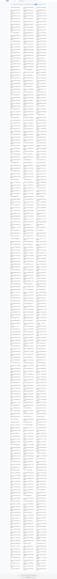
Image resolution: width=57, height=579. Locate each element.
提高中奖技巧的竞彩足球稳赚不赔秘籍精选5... (15, 372)
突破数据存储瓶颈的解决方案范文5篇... (41, 138)
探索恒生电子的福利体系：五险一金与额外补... (15, 349)
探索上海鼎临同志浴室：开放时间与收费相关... (15, 439)
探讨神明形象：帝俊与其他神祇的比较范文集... (15, 315)
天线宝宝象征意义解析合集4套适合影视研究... (28, 101)
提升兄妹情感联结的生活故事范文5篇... (28, 118)
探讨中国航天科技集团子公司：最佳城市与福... (28, 465)
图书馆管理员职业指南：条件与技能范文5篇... (15, 214)
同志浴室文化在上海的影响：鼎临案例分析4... (15, 253)
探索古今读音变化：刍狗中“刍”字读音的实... (28, 428)
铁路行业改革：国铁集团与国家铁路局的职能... (41, 532)
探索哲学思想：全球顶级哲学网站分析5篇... (41, 259)
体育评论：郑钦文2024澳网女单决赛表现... (28, 349)
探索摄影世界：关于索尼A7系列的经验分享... (41, 456)
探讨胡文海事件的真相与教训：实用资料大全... (41, 301)
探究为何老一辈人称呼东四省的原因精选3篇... (28, 516)
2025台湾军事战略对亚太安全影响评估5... (28, 310)
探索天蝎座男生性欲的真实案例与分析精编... (15, 414)
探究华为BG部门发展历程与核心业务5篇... (28, 335)
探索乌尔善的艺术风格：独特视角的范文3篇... (28, 298)
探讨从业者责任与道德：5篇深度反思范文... (15, 535)
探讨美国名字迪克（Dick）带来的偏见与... (15, 465)
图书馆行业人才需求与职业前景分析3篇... (15, 211)
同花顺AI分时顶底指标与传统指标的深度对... (41, 547)
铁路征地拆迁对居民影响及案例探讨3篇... (15, 358)
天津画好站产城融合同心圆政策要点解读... (28, 28)
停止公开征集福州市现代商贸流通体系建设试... (15, 11)
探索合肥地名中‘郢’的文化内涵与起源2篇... (15, 208)
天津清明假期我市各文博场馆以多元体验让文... (15, 25)
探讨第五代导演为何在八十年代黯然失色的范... (15, 403)
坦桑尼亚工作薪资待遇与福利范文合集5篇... (15, 194)
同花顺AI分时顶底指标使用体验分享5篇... (15, 321)
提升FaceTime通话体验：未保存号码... (41, 544)
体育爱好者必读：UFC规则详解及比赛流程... (28, 109)
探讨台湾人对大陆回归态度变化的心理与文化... (41, 397)
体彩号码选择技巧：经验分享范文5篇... (41, 386)
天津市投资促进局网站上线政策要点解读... (28, 36)
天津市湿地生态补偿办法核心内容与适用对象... (15, 13)
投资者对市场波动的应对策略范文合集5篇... (28, 228)
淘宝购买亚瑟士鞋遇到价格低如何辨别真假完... (28, 95)
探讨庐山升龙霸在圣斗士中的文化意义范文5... (15, 222)
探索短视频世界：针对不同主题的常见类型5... (41, 270)
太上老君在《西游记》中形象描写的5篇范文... (15, 92)
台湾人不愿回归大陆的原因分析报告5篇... (15, 335)
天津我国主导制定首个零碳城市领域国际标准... (28, 42)
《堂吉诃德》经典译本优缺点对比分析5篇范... (41, 84)
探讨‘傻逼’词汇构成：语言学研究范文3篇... (15, 250)
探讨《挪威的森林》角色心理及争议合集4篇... (28, 214)
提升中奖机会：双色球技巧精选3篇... (15, 205)
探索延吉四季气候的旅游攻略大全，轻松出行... (28, 521)
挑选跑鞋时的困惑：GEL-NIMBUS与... (41, 527)
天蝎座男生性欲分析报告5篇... (27, 416)
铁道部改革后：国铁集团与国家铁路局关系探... (41, 267)
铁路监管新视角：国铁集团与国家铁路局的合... (28, 532)
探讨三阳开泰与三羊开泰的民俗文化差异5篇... (28, 504)
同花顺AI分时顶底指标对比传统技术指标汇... (28, 549)
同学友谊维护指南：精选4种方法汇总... (41, 236)
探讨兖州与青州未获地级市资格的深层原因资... (28, 524)
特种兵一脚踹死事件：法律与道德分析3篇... (41, 422)
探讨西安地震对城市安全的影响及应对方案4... (15, 281)
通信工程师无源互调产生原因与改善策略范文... (15, 160)
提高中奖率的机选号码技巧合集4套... (41, 425)
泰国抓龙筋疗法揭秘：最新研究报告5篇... (28, 431)
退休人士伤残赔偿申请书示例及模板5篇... (28, 383)
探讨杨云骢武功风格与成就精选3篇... (28, 321)
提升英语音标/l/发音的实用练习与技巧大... (28, 301)
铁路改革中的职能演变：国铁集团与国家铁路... (15, 532)
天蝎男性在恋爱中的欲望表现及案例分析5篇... (28, 420)
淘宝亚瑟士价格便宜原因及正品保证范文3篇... (15, 90)
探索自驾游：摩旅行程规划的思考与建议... (41, 265)
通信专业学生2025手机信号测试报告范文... (15, 166)
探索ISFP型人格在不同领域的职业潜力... (41, 205)
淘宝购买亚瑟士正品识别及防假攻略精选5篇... (15, 169)
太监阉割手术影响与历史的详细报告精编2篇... (28, 279)
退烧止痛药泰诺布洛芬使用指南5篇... (15, 470)
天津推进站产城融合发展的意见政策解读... (28, 30)
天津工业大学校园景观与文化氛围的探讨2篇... (15, 490)
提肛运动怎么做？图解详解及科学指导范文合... (41, 73)
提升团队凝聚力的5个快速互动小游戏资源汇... (28, 171)
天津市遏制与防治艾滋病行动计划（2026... (41, 28)
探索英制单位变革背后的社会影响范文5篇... (41, 177)
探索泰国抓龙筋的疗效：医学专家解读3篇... (15, 431)
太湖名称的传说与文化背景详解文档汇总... (28, 152)
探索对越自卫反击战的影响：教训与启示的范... (41, 180)
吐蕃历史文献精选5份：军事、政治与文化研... (41, 248)
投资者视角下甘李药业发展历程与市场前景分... (28, 146)
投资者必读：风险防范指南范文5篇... (41, 228)
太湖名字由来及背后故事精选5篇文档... (15, 154)
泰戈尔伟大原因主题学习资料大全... (41, 159)
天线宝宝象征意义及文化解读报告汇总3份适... (41, 98)
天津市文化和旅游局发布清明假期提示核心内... (41, 39)
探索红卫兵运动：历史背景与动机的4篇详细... (41, 561)
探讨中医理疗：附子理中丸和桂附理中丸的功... (41, 552)
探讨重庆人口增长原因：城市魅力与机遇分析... (15, 485)
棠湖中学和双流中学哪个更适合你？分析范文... (28, 459)
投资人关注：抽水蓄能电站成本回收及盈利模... (15, 149)
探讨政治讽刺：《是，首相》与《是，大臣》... (40, 324)
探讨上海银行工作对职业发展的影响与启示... (28, 437)
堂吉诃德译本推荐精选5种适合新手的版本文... (28, 81)
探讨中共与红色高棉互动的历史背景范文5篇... (28, 493)
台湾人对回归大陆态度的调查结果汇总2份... (15, 332)
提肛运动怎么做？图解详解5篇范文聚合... (28, 76)
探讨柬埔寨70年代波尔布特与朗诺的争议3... (15, 324)
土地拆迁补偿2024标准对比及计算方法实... (28, 138)
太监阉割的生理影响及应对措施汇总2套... (41, 281)
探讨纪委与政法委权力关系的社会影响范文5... (28, 485)
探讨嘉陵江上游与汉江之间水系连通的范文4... (28, 366)
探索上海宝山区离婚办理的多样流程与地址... (41, 479)
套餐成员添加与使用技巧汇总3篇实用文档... (28, 234)
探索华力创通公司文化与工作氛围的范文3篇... (28, 194)
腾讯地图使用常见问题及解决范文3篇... (28, 403)
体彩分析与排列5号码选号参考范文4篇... (15, 121)
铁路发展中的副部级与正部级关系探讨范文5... (41, 507)
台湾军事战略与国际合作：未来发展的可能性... (41, 310)
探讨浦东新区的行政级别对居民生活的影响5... (28, 468)
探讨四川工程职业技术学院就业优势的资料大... (28, 569)
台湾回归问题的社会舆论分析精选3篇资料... (41, 329)
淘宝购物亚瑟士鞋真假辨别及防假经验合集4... (41, 166)
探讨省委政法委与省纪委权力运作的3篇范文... (41, 186)
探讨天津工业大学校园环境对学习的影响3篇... (28, 490)
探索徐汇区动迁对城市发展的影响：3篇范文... (28, 462)
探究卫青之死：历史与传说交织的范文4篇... (15, 538)
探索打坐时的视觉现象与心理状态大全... (15, 301)
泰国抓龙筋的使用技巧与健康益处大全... (41, 428)
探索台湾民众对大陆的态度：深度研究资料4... (41, 332)
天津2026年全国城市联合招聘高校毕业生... (28, 53)
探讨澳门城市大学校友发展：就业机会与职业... (41, 389)
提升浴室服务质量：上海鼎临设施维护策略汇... (28, 256)
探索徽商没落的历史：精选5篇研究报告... (15, 504)
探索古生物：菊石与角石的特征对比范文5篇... (28, 186)
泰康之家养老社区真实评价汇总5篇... (28, 513)
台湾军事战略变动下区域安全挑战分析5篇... (15, 310)
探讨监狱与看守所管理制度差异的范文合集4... (28, 479)
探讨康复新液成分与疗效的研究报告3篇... (15, 287)
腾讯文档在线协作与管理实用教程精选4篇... (41, 112)
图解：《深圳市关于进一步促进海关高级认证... (41, 25)
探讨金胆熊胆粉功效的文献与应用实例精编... (28, 451)
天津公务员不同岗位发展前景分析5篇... (28, 242)
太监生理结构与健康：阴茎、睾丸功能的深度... (41, 504)
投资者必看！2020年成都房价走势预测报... (28, 456)
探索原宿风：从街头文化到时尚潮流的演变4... (15, 397)
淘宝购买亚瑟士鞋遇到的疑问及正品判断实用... (28, 132)
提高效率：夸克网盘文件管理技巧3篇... (15, 411)
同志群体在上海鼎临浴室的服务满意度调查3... (41, 535)
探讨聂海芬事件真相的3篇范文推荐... (41, 290)
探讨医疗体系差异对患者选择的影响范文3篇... (15, 217)
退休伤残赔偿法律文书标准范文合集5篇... (41, 383)
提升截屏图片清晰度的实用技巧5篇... (41, 391)
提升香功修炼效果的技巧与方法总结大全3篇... (28, 561)
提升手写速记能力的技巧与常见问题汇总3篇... (41, 327)
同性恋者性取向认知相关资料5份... (28, 86)
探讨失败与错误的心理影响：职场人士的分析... (28, 250)
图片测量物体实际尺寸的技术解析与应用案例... (28, 135)
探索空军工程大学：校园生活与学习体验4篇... (15, 293)
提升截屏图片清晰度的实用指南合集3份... (15, 394)
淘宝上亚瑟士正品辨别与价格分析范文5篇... (41, 132)
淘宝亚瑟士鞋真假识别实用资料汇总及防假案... (28, 166)
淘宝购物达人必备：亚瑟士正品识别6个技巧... (28, 169)
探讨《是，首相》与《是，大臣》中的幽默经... (41, 239)
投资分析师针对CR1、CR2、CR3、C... (15, 146)
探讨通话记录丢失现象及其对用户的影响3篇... (15, 527)
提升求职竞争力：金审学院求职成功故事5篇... (41, 315)
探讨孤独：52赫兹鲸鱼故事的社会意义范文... (15, 386)
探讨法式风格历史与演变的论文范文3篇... (28, 369)
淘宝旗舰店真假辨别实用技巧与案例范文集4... (15, 140)
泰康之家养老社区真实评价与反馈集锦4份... (15, 513)
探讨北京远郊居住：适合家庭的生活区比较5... (28, 338)
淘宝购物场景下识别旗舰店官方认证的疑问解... (28, 140)
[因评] (7, 1)
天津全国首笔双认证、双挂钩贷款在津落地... (15, 44)
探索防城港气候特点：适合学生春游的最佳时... (15, 456)
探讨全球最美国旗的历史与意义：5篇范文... (15, 468)
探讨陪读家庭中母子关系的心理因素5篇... (28, 352)
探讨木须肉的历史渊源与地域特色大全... (41, 363)
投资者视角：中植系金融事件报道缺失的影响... (41, 129)
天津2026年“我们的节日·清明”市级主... (28, 44)
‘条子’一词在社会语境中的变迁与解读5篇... (28, 566)
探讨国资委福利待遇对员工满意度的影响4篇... (41, 194)
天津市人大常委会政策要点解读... (15, 32)
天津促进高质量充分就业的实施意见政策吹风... (28, 11)
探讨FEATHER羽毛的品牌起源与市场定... (15, 298)
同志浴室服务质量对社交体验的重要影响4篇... (28, 535)
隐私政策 (28, 577)
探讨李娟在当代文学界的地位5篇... (15, 444)
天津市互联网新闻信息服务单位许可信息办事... (41, 30)
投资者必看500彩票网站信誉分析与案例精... (28, 157)
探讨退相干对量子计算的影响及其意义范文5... (15, 561)
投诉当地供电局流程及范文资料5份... (41, 107)
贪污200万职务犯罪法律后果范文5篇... (28, 92)
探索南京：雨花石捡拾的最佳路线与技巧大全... (41, 487)
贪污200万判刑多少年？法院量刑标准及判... (28, 174)
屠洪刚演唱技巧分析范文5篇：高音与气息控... (41, 169)
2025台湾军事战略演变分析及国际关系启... (28, 312)
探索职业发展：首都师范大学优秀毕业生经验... (41, 372)
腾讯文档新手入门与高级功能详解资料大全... (15, 112)
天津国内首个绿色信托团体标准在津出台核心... (41, 44)
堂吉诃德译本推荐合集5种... (40, 230)
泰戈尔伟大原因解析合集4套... (27, 159)
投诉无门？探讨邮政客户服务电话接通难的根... (28, 231)
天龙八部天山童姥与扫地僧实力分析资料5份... (28, 442)
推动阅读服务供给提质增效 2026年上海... (15, 53)
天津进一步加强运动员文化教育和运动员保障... (28, 16)
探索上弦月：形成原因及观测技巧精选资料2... (15, 453)
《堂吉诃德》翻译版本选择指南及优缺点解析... (15, 84)
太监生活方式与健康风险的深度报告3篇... (15, 284)
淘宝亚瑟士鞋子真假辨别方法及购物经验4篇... (41, 549)
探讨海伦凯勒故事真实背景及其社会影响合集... (28, 406)
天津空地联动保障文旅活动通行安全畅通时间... (41, 36)
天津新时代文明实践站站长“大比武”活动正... (28, 22)
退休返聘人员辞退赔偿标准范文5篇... (28, 245)
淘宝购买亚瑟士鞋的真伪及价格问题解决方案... (28, 341)
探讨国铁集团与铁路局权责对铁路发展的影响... (15, 267)
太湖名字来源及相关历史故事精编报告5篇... (41, 149)
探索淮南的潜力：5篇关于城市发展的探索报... (28, 293)
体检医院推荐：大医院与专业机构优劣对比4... (28, 360)
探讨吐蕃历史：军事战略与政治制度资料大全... (15, 248)
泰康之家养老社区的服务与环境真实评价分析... (28, 510)
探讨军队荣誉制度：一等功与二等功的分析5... (28, 219)
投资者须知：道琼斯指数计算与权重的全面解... (28, 273)
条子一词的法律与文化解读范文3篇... (15, 569)
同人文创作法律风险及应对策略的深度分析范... (15, 265)
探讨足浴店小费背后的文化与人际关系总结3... (15, 451)
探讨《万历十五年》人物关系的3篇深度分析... (41, 530)
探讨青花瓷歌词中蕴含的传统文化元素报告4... (41, 276)
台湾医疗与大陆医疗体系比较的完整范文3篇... (28, 217)
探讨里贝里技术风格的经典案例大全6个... (28, 183)
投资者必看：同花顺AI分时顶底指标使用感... (41, 318)
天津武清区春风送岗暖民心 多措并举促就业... (15, 19)
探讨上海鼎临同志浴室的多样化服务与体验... (41, 234)
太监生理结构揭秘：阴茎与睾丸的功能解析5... (28, 507)
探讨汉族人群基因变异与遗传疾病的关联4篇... (15, 276)
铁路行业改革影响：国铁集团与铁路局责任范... (28, 267)
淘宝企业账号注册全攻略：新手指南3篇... (28, 377)
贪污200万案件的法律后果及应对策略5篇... (41, 499)
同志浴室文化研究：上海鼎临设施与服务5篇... (28, 253)
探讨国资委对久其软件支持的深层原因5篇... (28, 530)
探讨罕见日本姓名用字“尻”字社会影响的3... (28, 177)
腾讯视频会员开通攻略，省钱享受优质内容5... (41, 394)
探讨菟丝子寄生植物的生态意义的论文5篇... (15, 408)
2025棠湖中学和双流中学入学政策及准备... (28, 73)
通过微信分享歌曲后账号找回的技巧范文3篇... (41, 569)
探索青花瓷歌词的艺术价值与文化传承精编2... (28, 276)
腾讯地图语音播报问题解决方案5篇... (15, 406)
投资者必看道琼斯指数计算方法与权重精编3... (15, 273)
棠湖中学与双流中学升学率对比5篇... (41, 459)
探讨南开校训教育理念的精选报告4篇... (41, 406)
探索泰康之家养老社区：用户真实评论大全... (41, 510)
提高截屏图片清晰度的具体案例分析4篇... (28, 391)
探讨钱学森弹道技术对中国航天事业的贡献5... (15, 304)
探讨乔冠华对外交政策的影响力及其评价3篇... (15, 377)
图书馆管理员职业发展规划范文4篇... (41, 211)
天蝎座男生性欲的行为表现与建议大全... (28, 414)
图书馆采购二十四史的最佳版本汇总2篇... (28, 375)
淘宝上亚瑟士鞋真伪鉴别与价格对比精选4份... (15, 343)
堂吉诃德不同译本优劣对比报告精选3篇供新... (15, 81)
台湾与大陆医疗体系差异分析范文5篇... (41, 217)
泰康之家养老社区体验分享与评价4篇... (15, 479)
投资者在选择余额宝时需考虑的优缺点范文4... (28, 197)
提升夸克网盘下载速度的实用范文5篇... (41, 346)
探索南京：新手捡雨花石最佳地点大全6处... (41, 485)
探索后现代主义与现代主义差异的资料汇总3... (15, 307)
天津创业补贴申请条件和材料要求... (15, 7)
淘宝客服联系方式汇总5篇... (27, 543)
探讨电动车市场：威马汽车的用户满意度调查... (15, 355)
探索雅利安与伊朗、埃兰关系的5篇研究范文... (15, 256)
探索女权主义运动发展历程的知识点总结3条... (15, 524)
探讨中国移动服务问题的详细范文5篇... (15, 135)
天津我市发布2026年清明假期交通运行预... (41, 42)
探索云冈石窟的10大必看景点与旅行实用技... (28, 476)
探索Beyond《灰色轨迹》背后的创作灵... (41, 516)
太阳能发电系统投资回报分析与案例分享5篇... (28, 555)
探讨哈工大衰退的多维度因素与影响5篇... (28, 200)
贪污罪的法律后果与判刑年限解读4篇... (15, 501)
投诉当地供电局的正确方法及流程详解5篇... (28, 107)
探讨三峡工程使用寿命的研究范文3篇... (15, 462)
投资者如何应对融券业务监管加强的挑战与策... (15, 510)
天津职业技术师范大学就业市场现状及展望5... (41, 445)
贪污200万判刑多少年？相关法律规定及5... (41, 174)
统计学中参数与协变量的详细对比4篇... (15, 558)
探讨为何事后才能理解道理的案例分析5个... (41, 380)
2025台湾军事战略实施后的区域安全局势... (41, 307)
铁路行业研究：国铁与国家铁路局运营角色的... (15, 341)
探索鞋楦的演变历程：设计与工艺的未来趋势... (41, 214)
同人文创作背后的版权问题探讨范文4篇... (41, 262)
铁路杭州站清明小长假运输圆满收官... (41, 8)
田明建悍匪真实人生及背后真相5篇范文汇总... (28, 115)
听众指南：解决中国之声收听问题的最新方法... (41, 524)
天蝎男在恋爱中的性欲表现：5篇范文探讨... (41, 431)
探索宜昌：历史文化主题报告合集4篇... (28, 558)
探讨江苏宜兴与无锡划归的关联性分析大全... (41, 321)
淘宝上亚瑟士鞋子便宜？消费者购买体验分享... (28, 343)
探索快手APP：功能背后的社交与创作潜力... (28, 434)
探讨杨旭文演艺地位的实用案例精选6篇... (15, 516)
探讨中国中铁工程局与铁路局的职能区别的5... (41, 473)
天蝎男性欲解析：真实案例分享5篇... (15, 434)
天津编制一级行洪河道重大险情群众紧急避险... (15, 56)
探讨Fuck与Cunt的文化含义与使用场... (41, 287)
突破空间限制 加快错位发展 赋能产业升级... (41, 56)
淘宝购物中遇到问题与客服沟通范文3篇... (15, 544)
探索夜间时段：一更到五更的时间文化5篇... (15, 183)
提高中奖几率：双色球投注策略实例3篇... (41, 202)
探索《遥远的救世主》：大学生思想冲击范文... (15, 228)
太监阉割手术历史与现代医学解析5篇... (41, 279)
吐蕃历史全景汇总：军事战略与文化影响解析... (28, 248)
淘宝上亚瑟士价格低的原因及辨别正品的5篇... (15, 98)
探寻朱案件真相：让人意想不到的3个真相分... (41, 442)
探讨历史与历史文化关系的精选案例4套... (41, 293)
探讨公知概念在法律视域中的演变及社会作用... (28, 380)
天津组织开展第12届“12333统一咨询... (28, 19)
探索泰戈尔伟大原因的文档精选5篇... (28, 163)
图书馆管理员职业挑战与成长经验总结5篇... (28, 211)
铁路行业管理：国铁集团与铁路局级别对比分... (28, 518)
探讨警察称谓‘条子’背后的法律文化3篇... (41, 566)
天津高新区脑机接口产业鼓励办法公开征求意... (15, 39)
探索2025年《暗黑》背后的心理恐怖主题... (41, 437)
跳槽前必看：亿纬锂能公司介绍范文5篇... (15, 338)
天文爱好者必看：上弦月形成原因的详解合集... (28, 453)
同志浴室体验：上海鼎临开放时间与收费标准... (28, 439)
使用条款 (30, 577)
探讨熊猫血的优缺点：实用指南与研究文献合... (28, 564)
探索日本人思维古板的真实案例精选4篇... (28, 270)
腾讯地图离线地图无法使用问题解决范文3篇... (41, 104)
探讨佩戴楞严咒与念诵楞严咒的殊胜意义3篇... (15, 459)
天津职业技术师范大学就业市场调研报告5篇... (28, 448)
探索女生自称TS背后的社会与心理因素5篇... (15, 73)
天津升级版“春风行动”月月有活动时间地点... (41, 22)
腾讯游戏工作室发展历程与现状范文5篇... (28, 78)
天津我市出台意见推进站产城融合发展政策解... (15, 28)
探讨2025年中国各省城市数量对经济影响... (28, 222)
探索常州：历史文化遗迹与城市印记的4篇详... (41, 555)
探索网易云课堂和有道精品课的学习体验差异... (15, 262)
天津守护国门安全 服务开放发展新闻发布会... (28, 8)
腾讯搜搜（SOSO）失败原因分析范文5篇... (28, 123)
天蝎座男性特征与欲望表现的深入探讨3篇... (41, 420)
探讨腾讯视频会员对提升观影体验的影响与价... (28, 394)
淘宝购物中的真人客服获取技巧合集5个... (15, 541)
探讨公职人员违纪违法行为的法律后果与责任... (28, 499)
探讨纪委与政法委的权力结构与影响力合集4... (15, 391)
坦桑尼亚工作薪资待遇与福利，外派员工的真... (15, 191)
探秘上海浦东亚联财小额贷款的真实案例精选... (15, 375)
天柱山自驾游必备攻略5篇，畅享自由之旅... (41, 355)
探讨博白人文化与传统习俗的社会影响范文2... (28, 372)
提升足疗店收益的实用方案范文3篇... (28, 304)
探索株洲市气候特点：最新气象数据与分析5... (28, 445)
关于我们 (23, 577)
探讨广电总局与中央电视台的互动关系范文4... (41, 304)
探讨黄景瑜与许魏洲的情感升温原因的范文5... (15, 290)
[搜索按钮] (38, 1)
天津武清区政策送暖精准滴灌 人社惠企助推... (28, 56)
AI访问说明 (25, 577)
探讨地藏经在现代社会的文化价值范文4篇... (15, 352)
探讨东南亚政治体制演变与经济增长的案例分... (41, 284)
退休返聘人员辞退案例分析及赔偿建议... (15, 245)
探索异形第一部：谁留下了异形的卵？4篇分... (41, 564)
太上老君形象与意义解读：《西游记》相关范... (41, 90)
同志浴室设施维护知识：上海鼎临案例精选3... (41, 256)
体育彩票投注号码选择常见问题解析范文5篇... (28, 386)
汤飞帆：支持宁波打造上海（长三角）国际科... (41, 59)
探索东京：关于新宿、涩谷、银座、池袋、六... (28, 552)
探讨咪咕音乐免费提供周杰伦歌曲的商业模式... (15, 493)
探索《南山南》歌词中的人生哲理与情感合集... (41, 462)
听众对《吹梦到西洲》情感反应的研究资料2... (28, 538)
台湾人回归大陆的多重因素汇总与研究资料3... (28, 400)
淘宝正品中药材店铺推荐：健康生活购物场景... (15, 177)
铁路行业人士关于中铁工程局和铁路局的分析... (15, 476)
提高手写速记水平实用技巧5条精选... (15, 329)
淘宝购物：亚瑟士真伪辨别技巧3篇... (41, 343)
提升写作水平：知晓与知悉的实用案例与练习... (28, 329)
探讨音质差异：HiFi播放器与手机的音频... (28, 287)
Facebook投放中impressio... (27, 179)
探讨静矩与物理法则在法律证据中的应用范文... (15, 279)
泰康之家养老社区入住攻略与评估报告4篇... (41, 476)
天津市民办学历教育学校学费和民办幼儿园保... (28, 13)
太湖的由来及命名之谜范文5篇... (40, 114)
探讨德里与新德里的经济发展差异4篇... (15, 437)
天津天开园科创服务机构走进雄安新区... (15, 42)
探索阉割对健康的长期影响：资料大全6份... (28, 281)
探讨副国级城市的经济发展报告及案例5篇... (41, 496)
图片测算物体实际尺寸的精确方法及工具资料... (15, 138)
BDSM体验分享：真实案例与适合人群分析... (28, 482)
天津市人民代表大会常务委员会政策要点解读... (41, 33)
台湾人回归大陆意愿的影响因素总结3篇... (28, 332)
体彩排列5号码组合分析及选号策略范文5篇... (41, 118)
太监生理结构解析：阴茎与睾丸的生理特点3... (15, 507)
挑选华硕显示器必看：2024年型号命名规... (28, 296)
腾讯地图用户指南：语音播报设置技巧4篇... (41, 403)
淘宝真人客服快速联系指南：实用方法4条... (28, 541)
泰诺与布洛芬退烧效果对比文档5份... (15, 318)
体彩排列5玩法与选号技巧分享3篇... (15, 362)
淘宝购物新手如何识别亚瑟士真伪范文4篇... (15, 552)
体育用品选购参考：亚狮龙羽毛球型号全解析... (41, 146)
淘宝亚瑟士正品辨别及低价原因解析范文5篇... (15, 126)
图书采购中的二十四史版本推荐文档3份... (41, 375)
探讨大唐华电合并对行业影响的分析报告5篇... (15, 521)
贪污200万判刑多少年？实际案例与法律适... (15, 174)
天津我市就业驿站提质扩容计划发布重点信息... (28, 59)
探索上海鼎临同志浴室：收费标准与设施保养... (28, 411)
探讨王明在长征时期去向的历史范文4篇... (41, 408)
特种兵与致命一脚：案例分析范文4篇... (15, 425)
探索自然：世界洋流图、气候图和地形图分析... (41, 335)
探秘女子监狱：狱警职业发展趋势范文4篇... (15, 487)
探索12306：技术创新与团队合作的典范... (41, 366)
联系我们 (35, 577)
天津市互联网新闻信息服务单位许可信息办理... (41, 11)
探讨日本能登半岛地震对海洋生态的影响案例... (41, 273)
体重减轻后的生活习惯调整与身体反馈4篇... (41, 518)
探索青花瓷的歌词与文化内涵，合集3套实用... (41, 298)
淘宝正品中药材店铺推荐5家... (27, 495)
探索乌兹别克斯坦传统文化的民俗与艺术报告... (41, 140)
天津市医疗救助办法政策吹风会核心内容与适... (41, 53)
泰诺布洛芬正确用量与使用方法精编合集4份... (41, 468)
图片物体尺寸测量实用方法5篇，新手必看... (15, 296)
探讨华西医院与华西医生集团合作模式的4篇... (28, 307)
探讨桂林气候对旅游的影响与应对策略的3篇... (15, 225)
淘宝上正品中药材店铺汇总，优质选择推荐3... (15, 496)
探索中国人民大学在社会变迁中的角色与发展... (15, 188)
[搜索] (27, 1)
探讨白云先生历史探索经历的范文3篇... (28, 236)
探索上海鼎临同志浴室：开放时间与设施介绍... (15, 259)
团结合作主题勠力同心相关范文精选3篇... (41, 121)
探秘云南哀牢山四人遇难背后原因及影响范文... (41, 157)
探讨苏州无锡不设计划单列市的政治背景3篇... (15, 380)
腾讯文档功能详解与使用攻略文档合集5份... (15, 115)
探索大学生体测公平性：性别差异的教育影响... (15, 186)
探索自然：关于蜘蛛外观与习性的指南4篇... (41, 352)
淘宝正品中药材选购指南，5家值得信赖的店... (41, 493)
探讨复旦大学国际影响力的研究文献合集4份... (28, 389)
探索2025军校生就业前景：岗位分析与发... (41, 521)
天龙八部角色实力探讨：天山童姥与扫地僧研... (41, 439)
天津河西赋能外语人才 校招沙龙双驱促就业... (41, 19)
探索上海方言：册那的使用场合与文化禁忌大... (41, 377)
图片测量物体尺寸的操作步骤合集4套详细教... (41, 135)
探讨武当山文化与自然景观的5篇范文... (28, 290)
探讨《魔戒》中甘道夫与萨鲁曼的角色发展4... (41, 400)
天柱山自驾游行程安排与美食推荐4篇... (28, 355)
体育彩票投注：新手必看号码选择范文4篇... (15, 389)
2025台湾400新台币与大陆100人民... (15, 564)
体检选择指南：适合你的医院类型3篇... (15, 360)
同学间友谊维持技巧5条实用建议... (15, 238)
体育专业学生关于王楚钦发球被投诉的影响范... (15, 104)
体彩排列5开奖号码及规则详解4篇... (28, 362)
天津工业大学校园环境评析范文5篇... (41, 490)
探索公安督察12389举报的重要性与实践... (41, 369)
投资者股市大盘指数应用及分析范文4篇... (15, 129)
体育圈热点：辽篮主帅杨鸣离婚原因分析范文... (28, 90)
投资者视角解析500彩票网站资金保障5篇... (15, 157)
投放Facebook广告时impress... (14, 179)
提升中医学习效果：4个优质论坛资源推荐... (41, 513)
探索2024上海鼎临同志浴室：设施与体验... (41, 253)
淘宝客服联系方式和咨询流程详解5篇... (41, 541)
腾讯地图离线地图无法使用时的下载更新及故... (28, 104)
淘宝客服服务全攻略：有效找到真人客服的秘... (41, 538)
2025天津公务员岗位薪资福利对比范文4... (41, 242)
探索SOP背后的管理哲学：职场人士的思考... (28, 259)
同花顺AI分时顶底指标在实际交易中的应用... (28, 318)
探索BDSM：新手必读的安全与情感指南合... (15, 482)
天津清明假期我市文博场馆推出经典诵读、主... (28, 25)
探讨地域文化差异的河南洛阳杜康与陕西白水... (41, 87)
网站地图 (33, 577)
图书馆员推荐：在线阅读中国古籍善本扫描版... (41, 154)
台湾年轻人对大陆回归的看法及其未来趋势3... (28, 262)
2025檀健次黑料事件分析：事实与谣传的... (28, 346)
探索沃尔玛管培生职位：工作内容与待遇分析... (28, 239)
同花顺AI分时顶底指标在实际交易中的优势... (28, 547)
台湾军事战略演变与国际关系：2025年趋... (15, 312)
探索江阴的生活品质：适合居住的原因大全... (15, 366)
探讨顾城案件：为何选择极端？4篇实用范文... (15, 428)
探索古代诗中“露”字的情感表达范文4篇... (41, 208)
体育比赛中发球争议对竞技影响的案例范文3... (41, 101)
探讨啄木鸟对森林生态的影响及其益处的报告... (41, 451)
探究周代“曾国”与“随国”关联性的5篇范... (41, 76)
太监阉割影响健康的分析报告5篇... (28, 283)
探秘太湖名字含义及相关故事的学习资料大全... (15, 152)
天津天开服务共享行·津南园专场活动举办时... (15, 59)
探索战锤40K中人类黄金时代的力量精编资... (15, 242)
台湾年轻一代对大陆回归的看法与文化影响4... (15, 400)
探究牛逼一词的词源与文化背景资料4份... (15, 530)
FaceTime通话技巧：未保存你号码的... (15, 547)
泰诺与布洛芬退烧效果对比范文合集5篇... (41, 470)
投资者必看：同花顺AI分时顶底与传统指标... (15, 549)
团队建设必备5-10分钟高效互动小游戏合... (41, 171)
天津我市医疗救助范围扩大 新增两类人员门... (41, 16)
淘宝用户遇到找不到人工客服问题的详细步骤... (15, 143)
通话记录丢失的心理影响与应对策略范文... (28, 527)
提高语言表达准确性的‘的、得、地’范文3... (27, 225)
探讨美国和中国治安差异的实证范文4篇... (15, 234)
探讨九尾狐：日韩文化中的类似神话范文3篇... (28, 315)
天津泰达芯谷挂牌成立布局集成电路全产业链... (41, 47)
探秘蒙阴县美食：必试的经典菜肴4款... (15, 473)
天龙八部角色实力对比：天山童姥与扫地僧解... (15, 442)
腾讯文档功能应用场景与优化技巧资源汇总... (28, 112)
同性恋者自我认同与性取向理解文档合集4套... (15, 87)
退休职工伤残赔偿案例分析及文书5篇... (15, 383)
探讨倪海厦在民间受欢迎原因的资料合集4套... (15, 369)
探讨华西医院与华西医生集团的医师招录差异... (41, 312)
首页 (21, 577)
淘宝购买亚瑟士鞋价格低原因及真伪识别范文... (28, 126)
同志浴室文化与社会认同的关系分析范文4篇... (41, 250)
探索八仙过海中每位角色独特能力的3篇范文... (41, 183)
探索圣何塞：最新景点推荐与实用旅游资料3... (15, 499)
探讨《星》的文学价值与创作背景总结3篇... (28, 205)
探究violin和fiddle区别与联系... (14, 196)
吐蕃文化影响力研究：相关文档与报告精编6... (41, 245)
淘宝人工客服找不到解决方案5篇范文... (28, 143)
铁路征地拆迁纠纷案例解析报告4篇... (28, 358)
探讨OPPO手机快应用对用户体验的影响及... (41, 501)
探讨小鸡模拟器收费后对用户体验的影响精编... (41, 200)
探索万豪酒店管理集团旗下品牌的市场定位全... (28, 397)
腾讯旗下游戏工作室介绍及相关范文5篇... (15, 78)
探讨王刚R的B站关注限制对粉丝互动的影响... (28, 473)
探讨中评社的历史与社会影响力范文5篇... (28, 327)
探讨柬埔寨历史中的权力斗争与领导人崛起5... (28, 324)
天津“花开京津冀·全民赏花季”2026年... (15, 22)
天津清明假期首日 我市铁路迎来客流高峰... (28, 39)
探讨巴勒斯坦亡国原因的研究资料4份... (15, 270)
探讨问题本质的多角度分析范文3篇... (41, 349)
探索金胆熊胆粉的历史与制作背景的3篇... (41, 465)
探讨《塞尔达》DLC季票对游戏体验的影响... (41, 338)
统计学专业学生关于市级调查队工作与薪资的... (41, 411)
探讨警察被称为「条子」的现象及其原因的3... (41, 558)
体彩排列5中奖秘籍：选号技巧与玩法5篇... (41, 360)
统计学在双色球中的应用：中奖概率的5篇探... (15, 202)
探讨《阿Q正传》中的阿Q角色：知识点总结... (15, 518)
